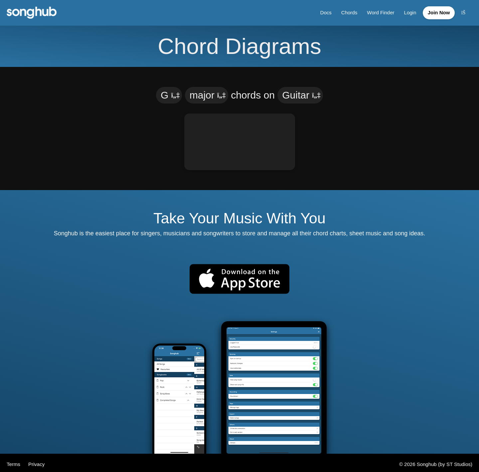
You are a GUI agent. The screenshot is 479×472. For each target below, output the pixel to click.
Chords (345, 11)
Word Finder (376, 11)
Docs (321, 11)
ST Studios (458, 461)
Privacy (36, 461)
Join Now (437, 11)
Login (406, 11)
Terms (14, 461)
